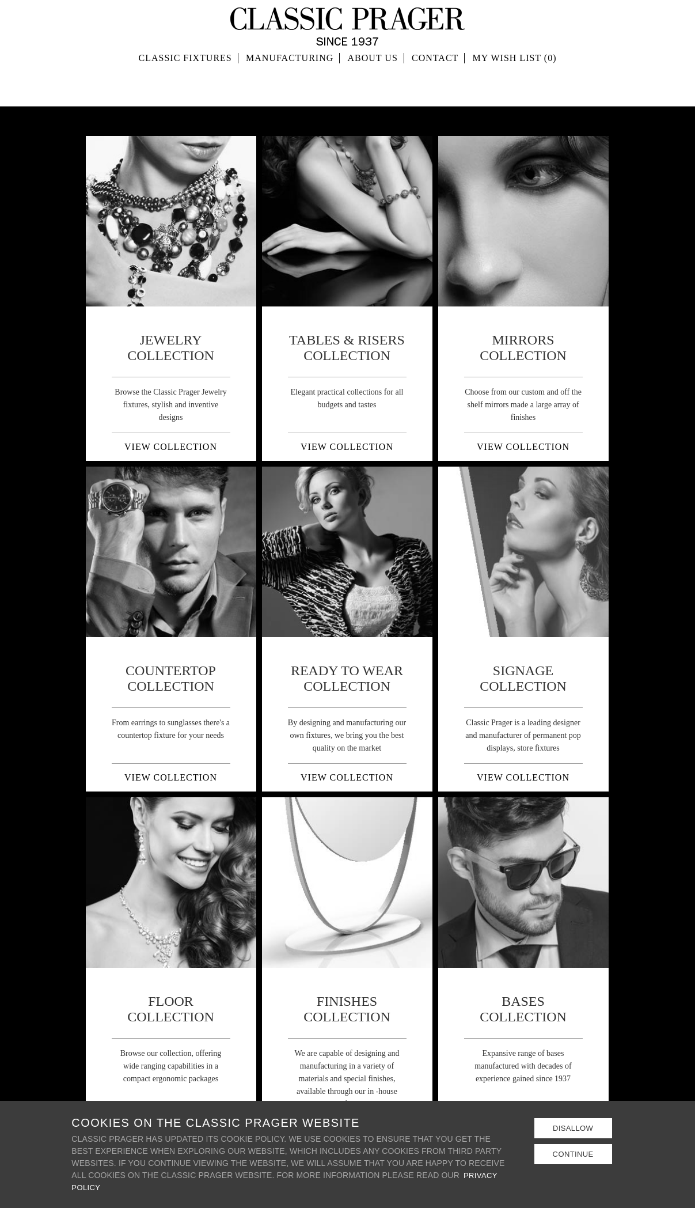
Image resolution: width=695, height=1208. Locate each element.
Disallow (573, 1128)
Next (241, 221)
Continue (573, 1155)
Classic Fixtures (185, 86)
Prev (101, 221)
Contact (435, 86)
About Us (373, 86)
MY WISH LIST (515, 86)
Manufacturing (289, 86)
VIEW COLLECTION (170, 447)
